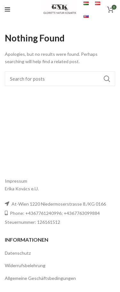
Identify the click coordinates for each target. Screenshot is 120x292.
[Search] (60, 78)
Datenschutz (18, 253)
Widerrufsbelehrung (25, 265)
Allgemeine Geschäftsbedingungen (40, 278)
